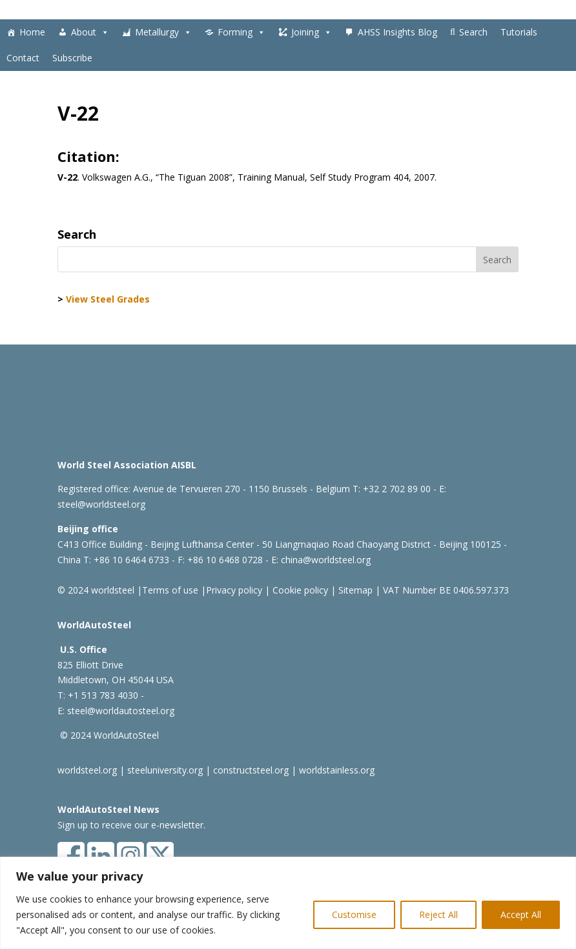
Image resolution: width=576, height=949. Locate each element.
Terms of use (170, 590)
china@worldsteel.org (326, 560)
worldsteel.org (87, 770)
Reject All (438, 914)
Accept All (520, 914)
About (90, 32)
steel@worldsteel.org (101, 504)
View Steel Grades (108, 299)
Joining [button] (311, 32)
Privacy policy (234, 590)
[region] (288, 903)
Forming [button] (241, 32)
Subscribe (72, 58)
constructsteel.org (251, 770)
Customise (354, 914)
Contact (22, 58)
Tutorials (518, 32)
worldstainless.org (337, 770)
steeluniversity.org (165, 770)
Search (473, 32)
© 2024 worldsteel (95, 590)
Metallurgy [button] (163, 32)
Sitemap (354, 590)
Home (32, 32)
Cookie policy (299, 590)
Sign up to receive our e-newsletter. (131, 825)
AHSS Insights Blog (397, 32)
